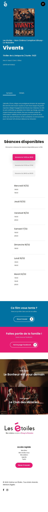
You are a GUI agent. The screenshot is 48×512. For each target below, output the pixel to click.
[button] (43, 4)
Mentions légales (9, 485)
